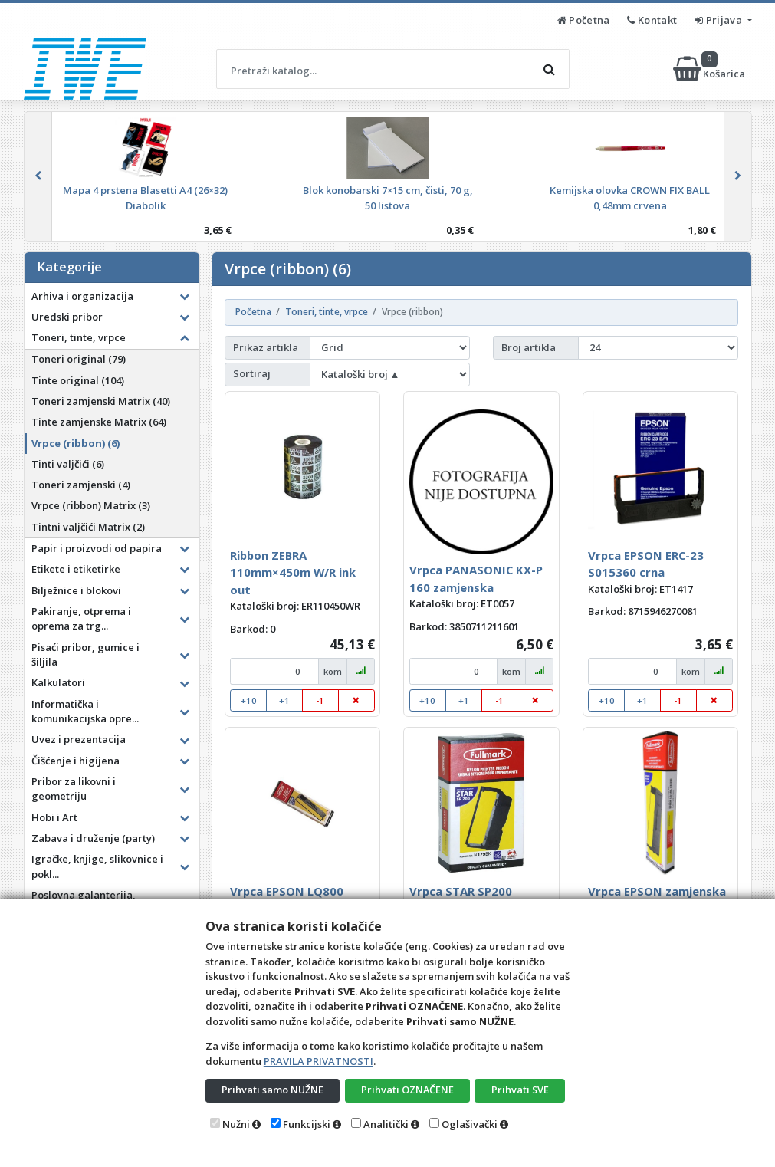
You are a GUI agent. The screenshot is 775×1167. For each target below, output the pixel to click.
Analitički (386, 1124)
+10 (249, 700)
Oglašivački (470, 1124)
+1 (284, 700)
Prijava (719, 20)
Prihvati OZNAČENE (407, 1089)
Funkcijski (306, 1124)
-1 (320, 700)
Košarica (710, 69)
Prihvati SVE (520, 1089)
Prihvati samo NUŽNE (272, 1089)
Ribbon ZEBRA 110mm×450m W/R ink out (293, 572)
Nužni (236, 1124)
